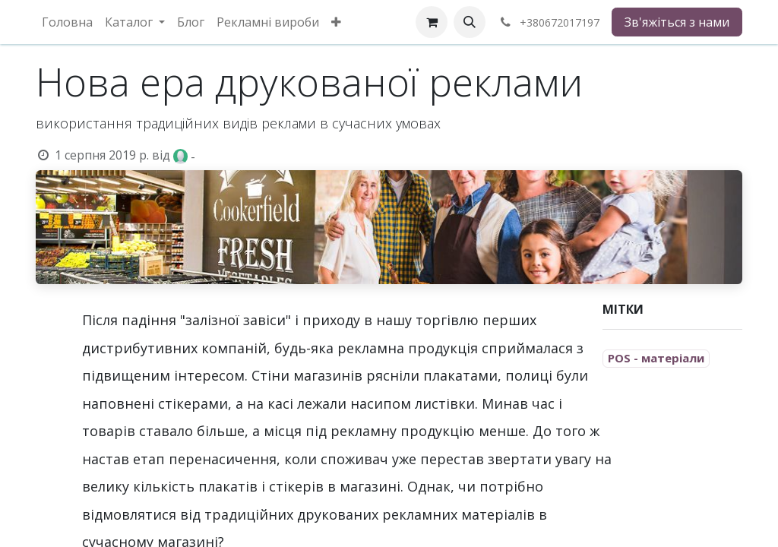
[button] (469, 22)
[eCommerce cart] (432, 22)
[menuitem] (67, 22)
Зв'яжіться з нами (677, 22)
